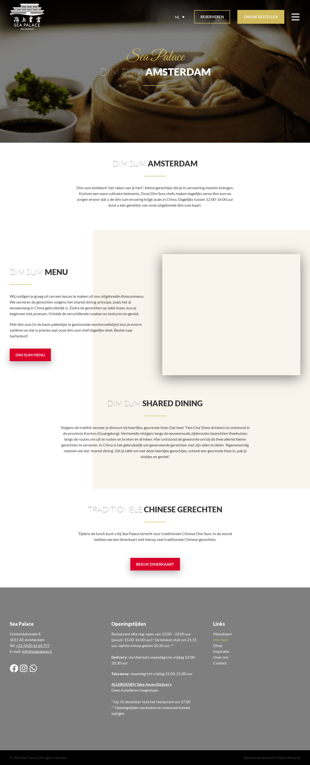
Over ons (220, 657)
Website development (260, 758)
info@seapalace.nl (37, 651)
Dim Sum (220, 639)
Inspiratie (221, 651)
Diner (218, 645)
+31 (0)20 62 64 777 (33, 645)
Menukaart (222, 634)
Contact (220, 663)
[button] (212, 16)
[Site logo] (27, 17)
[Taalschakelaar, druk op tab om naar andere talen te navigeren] (179, 17)
